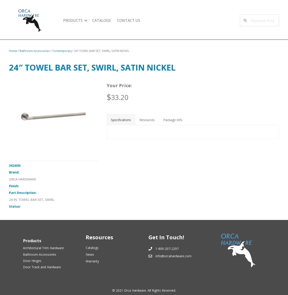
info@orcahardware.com (173, 256)
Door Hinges (32, 261)
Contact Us (128, 20)
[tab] (121, 119)
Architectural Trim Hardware (43, 248)
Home (13, 51)
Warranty (92, 261)
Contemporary (62, 51)
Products (73, 20)
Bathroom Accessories (35, 51)
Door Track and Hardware (42, 267)
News (90, 254)
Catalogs (101, 20)
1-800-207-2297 (167, 248)
